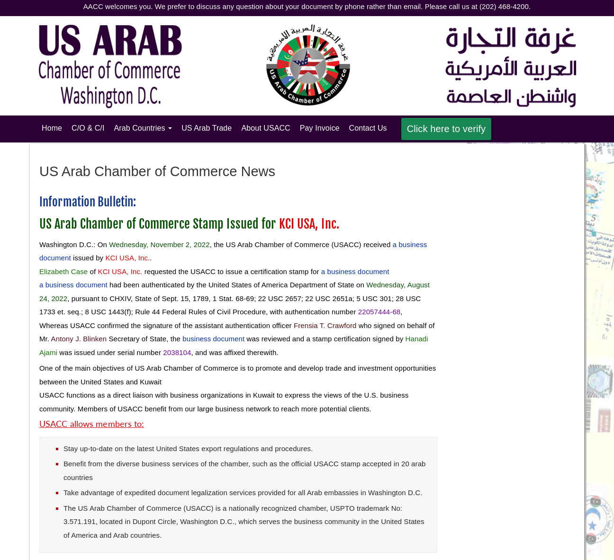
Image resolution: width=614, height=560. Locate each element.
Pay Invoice (320, 128)
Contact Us (368, 128)
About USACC (265, 128)
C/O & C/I (88, 128)
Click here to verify (446, 129)
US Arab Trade (206, 128)
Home (54, 127)
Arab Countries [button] (143, 128)
